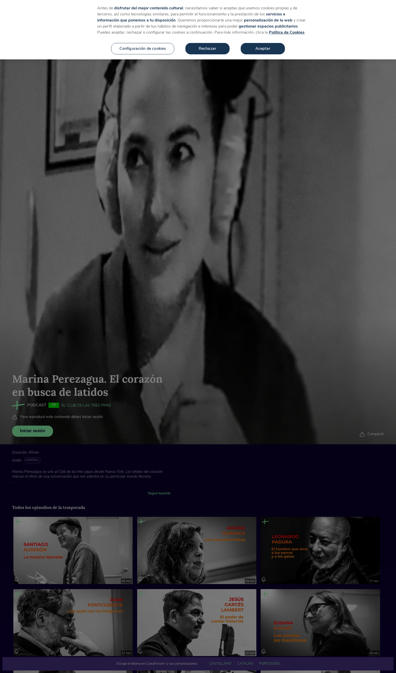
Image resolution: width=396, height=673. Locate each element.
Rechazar (207, 45)
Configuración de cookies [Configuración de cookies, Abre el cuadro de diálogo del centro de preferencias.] (142, 45)
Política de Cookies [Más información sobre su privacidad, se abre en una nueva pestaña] (287, 29)
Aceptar (262, 45)
